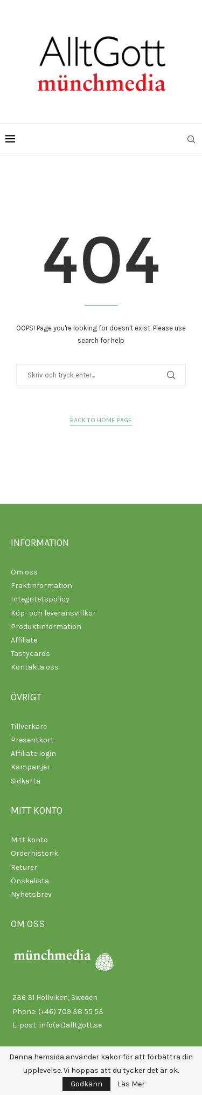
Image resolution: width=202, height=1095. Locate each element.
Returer (24, 867)
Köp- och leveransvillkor (53, 613)
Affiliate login (33, 753)
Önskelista (30, 881)
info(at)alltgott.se (70, 1025)
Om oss (24, 572)
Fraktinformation (41, 585)
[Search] (191, 139)
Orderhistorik (34, 853)
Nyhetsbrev (31, 894)
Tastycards (30, 653)
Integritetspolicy (40, 599)
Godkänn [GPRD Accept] (86, 1084)
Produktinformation (46, 626)
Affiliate (24, 640)
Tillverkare (29, 726)
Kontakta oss (35, 667)
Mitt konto (29, 839)
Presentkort (32, 740)
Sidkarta (25, 781)
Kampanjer (30, 767)
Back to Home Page (101, 420)
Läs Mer (131, 1084)
